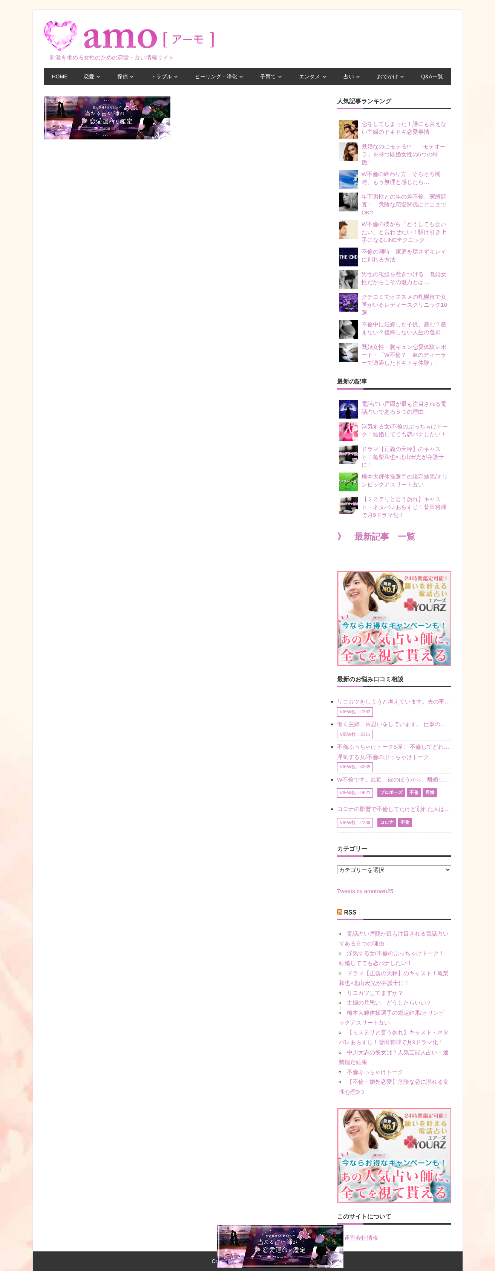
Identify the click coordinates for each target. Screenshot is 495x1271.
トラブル (161, 76)
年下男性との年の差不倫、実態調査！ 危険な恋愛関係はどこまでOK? (392, 204)
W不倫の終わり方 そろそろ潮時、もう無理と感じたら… (389, 179)
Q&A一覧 (432, 76)
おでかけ (387, 76)
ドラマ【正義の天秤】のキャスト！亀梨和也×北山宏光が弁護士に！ (391, 456)
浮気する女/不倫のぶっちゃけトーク (383, 757)
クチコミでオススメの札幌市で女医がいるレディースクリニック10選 (393, 304)
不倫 (413, 792)
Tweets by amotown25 (365, 891)
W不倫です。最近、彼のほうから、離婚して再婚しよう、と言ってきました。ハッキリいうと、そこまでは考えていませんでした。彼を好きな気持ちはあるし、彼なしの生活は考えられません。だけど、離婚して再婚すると (394, 779)
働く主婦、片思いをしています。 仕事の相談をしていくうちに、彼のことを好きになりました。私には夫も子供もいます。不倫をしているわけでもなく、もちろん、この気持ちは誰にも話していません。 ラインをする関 (394, 724)
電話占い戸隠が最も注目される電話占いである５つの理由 (392, 409)
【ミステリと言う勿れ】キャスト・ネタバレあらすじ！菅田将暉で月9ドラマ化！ (392, 506)
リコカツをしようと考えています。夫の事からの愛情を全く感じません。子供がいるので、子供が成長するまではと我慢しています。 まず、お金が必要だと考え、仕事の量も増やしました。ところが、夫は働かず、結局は (394, 701)
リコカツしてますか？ (375, 993)
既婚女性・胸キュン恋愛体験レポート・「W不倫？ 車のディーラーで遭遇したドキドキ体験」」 (392, 354)
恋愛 (89, 76)
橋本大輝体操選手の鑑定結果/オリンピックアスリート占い (393, 482)
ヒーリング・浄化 (216, 76)
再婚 (429, 792)
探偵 (122, 76)
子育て (268, 76)
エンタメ (309, 76)
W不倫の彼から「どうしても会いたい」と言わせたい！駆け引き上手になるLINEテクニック (392, 231)
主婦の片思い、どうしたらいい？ (389, 1002)
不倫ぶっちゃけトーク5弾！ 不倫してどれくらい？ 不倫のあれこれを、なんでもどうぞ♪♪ (394, 746)
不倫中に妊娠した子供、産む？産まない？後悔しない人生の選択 (392, 329)
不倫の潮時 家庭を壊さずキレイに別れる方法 (392, 257)
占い (348, 76)
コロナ (387, 822)
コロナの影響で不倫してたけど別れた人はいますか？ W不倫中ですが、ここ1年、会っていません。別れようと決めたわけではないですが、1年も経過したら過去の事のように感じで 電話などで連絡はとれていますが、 (394, 809)
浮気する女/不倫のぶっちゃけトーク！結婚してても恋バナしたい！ (393, 431)
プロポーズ (391, 792)
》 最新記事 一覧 (376, 536)
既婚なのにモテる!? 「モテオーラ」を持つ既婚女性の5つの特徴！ (392, 153)
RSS (350, 912)
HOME (60, 76)
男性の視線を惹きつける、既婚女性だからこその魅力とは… (392, 279)
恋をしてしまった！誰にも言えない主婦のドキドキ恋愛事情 (392, 129)
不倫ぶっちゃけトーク (375, 1072)
